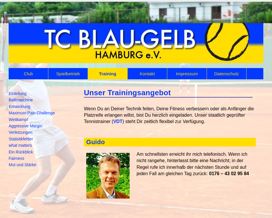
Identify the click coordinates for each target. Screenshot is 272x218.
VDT (117, 121)
